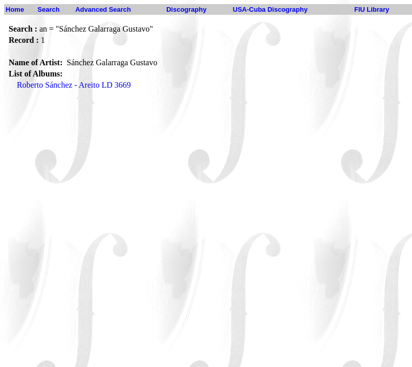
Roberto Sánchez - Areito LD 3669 (74, 85)
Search (49, 9)
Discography (186, 9)
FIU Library (372, 9)
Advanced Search (103, 9)
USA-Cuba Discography (270, 9)
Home (15, 9)
